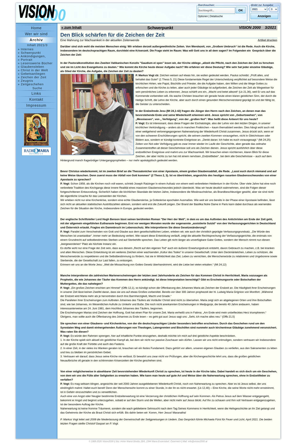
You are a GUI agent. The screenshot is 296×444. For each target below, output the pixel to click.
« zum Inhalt (71, 27)
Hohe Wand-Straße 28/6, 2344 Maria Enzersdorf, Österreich (150, 441)
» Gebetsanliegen (31, 73)
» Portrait (25, 59)
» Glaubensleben (31, 66)
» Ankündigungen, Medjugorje (32, 56)
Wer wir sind (36, 34)
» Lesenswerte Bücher (35, 63)
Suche (37, 88)
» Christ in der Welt (33, 70)
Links (36, 93)
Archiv (36, 40)
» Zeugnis (25, 80)
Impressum (36, 105)
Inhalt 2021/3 (37, 45)
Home (36, 28)
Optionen (203, 16)
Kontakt (36, 99)
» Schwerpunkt (29, 52)
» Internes (26, 49)
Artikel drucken (267, 40)
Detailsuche (216, 16)
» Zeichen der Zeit (32, 77)
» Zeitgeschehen (31, 84)
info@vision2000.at (197, 441)
